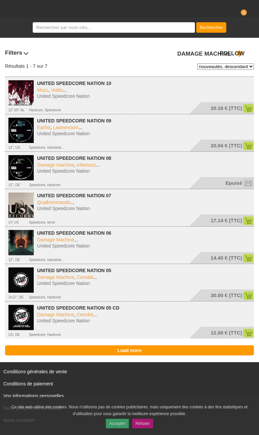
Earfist (44, 127)
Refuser (143, 423)
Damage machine (55, 165)
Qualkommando (53, 202)
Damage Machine (55, 239)
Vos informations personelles (33, 396)
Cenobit (85, 277)
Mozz (42, 90)
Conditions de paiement (28, 383)
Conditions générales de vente (35, 371)
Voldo (57, 90)
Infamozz (86, 165)
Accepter (117, 423)
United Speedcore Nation (63, 96)
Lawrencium (65, 127)
